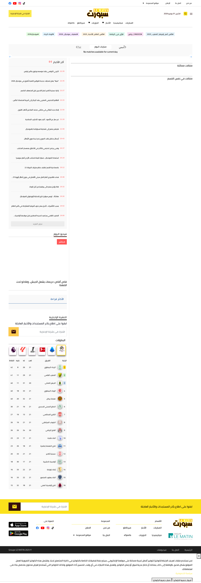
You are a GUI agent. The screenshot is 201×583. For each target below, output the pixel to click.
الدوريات (95, 23)
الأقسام (158, 521)
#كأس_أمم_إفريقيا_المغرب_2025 (160, 34)
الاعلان (88, 528)
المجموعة (105, 521)
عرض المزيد (38, 224)
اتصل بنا (178, 3)
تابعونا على (49, 521)
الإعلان (167, 3)
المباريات (129, 23)
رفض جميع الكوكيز (162, 580)
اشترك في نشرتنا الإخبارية (20, 13)
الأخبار (108, 23)
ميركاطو (81, 23)
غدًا (78, 47)
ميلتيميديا (118, 23)
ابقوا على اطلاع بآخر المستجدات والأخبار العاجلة (41, 323)
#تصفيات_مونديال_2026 (68, 34)
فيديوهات (161, 550)
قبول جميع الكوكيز (182, 580)
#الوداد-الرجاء (49, 34)
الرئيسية (188, 550)
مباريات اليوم (100, 47)
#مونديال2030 (33, 34)
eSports (71, 23)
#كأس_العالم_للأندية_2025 (93, 34)
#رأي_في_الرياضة (116, 34)
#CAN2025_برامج (135, 34)
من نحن (189, 3)
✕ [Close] (199, 556)
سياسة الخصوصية (184, 573)
